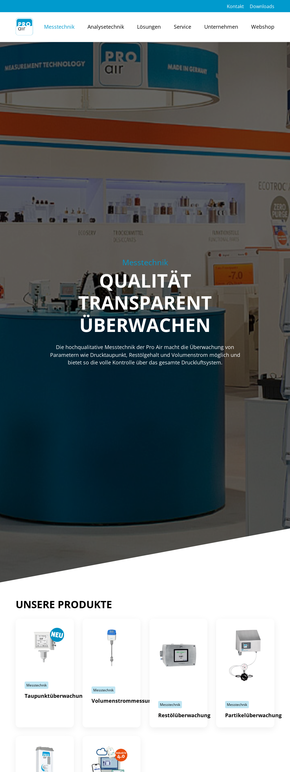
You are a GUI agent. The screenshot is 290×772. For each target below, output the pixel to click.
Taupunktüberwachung (55, 695)
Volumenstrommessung (123, 700)
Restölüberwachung (184, 715)
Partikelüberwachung (253, 715)
